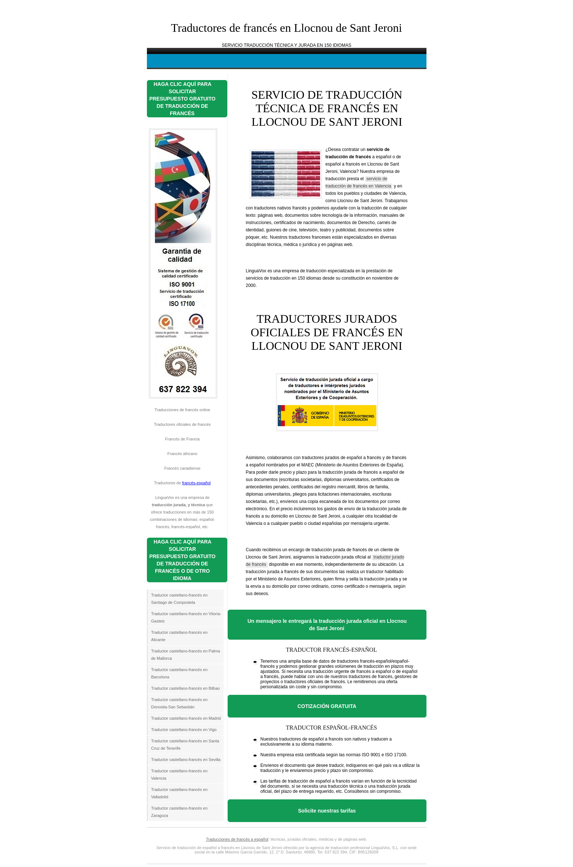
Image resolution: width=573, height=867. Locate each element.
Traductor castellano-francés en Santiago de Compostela (179, 599)
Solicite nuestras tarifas (327, 811)
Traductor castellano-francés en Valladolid (179, 793)
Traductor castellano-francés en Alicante (179, 636)
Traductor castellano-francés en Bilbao (185, 688)
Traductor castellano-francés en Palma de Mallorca (185, 654)
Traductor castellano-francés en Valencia (179, 774)
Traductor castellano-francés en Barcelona (179, 673)
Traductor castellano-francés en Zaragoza (179, 812)
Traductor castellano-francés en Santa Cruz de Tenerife (185, 744)
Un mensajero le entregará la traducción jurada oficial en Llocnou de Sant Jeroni (327, 624)
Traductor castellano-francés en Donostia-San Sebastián (179, 703)
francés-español (196, 483)
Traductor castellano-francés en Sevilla (186, 759)
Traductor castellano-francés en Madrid (186, 718)
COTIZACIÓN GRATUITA (326, 706)
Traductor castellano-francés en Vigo (184, 729)
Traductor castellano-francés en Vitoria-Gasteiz (186, 617)
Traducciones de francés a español (237, 839)
